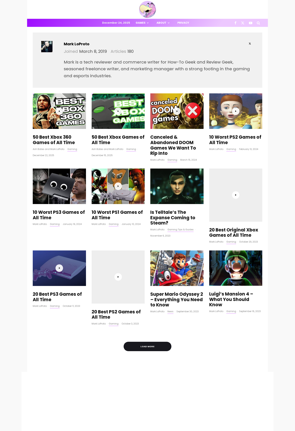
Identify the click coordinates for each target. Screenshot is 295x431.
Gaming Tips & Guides (180, 229)
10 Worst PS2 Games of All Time (235, 140)
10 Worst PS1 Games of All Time (117, 215)
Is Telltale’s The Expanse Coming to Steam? (172, 218)
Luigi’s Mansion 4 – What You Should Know (231, 293)
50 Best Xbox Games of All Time (118, 140)
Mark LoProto (76, 44)
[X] (243, 23)
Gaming (72, 149)
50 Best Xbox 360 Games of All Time (54, 140)
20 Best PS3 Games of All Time (57, 290)
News (170, 305)
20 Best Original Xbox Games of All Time (233, 182)
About (161, 23)
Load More (147, 328)
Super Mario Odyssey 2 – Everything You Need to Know (176, 293)
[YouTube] (251, 23)
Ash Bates (38, 149)
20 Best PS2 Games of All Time (116, 258)
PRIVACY (72, 428)
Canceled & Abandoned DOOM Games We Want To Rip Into (173, 145)
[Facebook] (235, 23)
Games (140, 23)
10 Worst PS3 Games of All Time (59, 215)
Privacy (183, 23)
